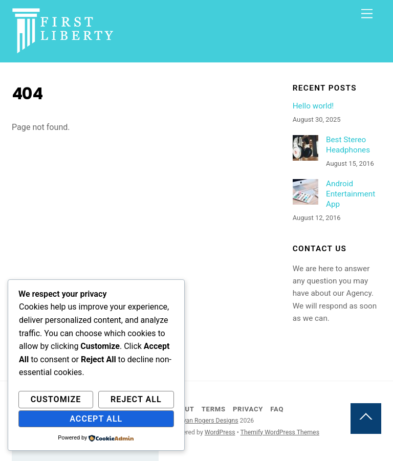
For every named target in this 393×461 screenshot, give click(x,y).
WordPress (220, 432)
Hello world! (313, 106)
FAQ (276, 409)
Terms (214, 409)
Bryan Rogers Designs (207, 420)
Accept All (96, 419)
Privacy (248, 409)
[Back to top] (366, 418)
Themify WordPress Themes (280, 432)
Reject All (136, 399)
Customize (56, 399)
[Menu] (367, 14)
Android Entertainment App (350, 194)
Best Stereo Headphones (348, 145)
